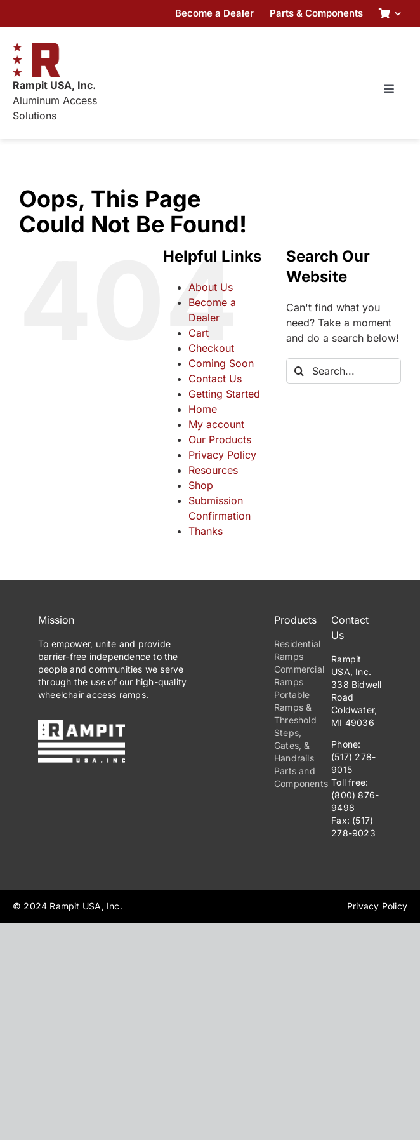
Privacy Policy (222, 454)
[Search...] (343, 371)
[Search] (299, 371)
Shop (200, 485)
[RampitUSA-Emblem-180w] (36, 47)
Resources (213, 470)
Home (202, 409)
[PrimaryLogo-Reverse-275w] (81, 725)
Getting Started (224, 393)
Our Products (219, 439)
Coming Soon (221, 363)
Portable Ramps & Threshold (295, 707)
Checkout (211, 348)
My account (216, 424)
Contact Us (215, 378)
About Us (210, 287)
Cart (198, 332)
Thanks (205, 531)
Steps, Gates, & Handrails (294, 745)
